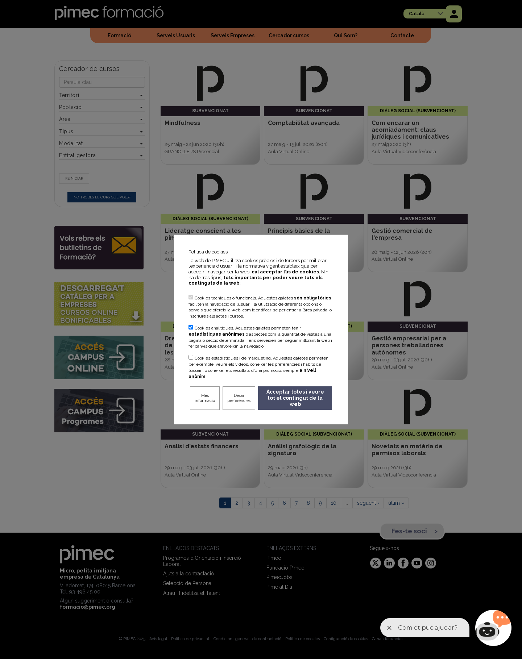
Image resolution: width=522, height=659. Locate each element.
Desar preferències (238, 398)
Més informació (205, 398)
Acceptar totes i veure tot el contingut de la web (295, 398)
